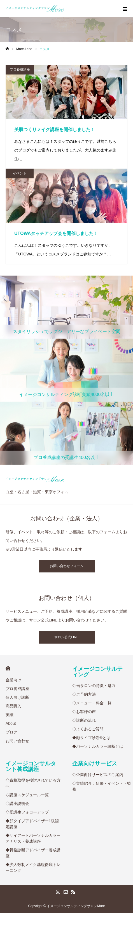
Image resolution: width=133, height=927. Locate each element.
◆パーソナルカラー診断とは (97, 746)
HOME (8, 668)
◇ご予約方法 (84, 694)
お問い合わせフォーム (66, 566)
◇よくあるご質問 (88, 729)
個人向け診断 (17, 697)
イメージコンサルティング (97, 671)
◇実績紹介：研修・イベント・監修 (101, 786)
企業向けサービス (94, 763)
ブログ (11, 732)
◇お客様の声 (84, 711)
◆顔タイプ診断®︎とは (91, 737)
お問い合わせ (17, 741)
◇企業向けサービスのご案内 (97, 774)
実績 (9, 714)
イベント (19, 173)
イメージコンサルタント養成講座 (31, 766)
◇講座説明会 (17, 803)
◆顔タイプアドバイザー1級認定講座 (32, 824)
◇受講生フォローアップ (27, 812)
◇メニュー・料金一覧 (91, 703)
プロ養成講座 (20, 69)
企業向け (13, 680)
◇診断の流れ (84, 720)
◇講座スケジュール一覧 (27, 795)
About (11, 723)
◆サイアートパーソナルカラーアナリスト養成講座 (33, 838)
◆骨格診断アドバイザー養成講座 (33, 853)
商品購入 (13, 706)
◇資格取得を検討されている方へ (33, 783)
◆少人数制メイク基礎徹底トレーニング (33, 867)
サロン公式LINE (66, 637)
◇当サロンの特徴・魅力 (93, 685)
